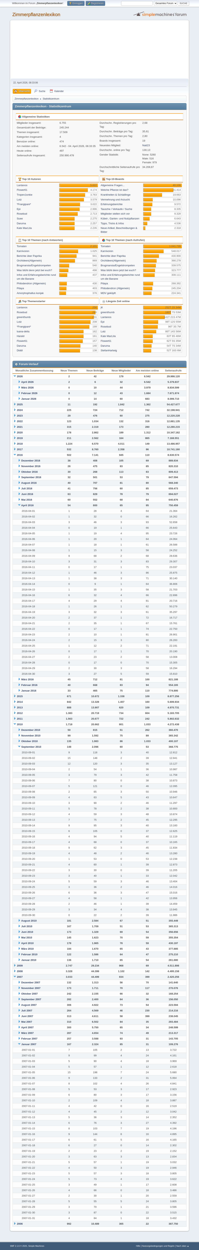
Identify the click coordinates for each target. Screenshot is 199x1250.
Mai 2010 (26, 937)
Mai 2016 (26, 499)
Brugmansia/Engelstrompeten (34, 265)
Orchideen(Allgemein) (29, 260)
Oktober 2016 (29, 471)
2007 (20, 976)
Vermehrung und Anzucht (115, 199)
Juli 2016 (26, 488)
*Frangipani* (24, 204)
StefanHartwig (109, 350)
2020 (20, 432)
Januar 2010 (28, 960)
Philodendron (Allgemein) (31, 283)
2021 (20, 426)
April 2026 (27, 382)
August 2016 (29, 482)
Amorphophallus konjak (30, 293)
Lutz (19, 199)
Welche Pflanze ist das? (114, 189)
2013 (20, 707)
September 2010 (31, 746)
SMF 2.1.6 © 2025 (18, 1246)
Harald (20, 336)
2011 (20, 718)
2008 (20, 971)
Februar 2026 (29, 393)
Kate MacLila (24, 228)
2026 (20, 376)
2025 (20, 404)
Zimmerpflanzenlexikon (36, 14)
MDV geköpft (108, 293)
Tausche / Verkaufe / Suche (116, 209)
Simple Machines (36, 1246)
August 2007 (29, 1004)
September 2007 (31, 999)
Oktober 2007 (29, 993)
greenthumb (24, 317)
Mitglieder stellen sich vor (115, 213)
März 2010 (27, 948)
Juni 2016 (27, 494)
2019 (20, 438)
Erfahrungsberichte (112, 204)
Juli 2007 (26, 1010)
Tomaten (22, 246)
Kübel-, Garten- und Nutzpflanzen (120, 218)
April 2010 (27, 943)
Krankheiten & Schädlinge (115, 194)
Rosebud (22, 213)
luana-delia (23, 331)
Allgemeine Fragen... (113, 185)
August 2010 (29, 920)
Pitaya (20, 288)
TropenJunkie (24, 194)
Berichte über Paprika (29, 255)
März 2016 (27, 679)
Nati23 (146, 145)
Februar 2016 (29, 685)
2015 (20, 696)
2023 (20, 415)
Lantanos (22, 185)
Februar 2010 (29, 954)
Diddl (20, 350)
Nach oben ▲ (182, 1246)
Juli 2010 (26, 926)
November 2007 (31, 988)
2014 (20, 701)
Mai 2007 (26, 1021)
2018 (20, 443)
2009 (20, 965)
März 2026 (27, 387)
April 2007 (27, 1027)
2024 (20, 410)
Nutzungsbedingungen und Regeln (158, 1246)
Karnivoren (23, 251)
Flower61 (22, 189)
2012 (20, 713)
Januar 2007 (28, 1044)
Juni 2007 (27, 1016)
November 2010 (31, 735)
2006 (20, 1223)
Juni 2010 (27, 931)
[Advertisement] (99, 49)
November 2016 (31, 466)
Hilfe (138, 1246)
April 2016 (27, 505)
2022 (20, 421)
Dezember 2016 (30, 460)
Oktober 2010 (29, 741)
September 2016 (31, 477)
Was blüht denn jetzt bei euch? (34, 270)
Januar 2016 (28, 690)
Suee (20, 218)
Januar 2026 (28, 398)
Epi (18, 209)
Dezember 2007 (30, 982)
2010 (20, 724)
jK (102, 307)
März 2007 (27, 1033)
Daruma (21, 223)
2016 (20, 455)
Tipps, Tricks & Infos (112, 223)
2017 (20, 449)
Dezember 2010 (30, 730)
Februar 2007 (29, 1038)
